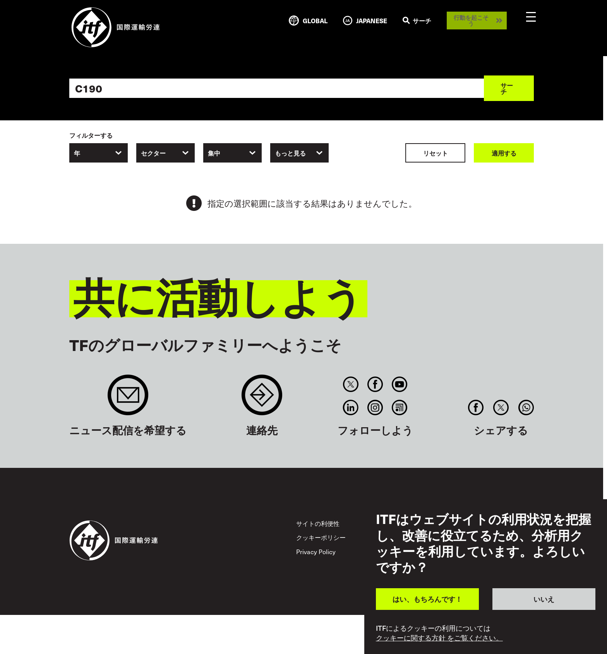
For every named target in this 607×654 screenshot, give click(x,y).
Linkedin (350, 407)
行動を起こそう (471, 20)
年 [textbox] (77, 153)
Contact (262, 399)
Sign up (128, 399)
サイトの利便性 (318, 523)
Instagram (375, 407)
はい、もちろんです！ (427, 599)
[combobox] (98, 153)
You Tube (399, 384)
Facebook (375, 384)
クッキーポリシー (321, 537)
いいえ (543, 599)
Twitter (350, 384)
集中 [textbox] (214, 153)
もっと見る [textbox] (290, 153)
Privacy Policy (316, 551)
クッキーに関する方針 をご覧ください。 (439, 637)
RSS (399, 407)
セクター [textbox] (153, 153)
